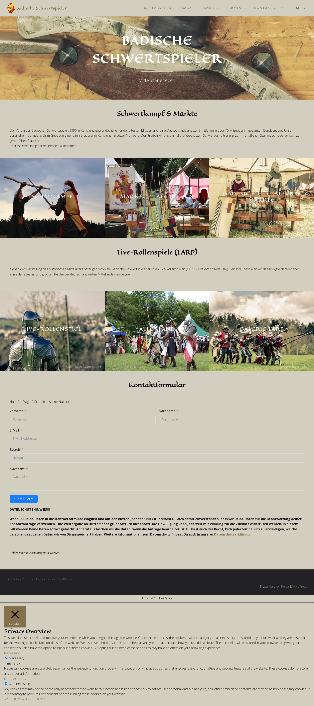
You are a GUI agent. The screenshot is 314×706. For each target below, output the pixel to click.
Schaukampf (52, 196)
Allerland (157, 329)
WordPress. (300, 586)
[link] (282, 8)
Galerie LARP (262, 329)
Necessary (16, 658)
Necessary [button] (11, 653)
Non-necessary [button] (15, 679)
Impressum (15, 578)
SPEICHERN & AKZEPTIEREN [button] (25, 699)
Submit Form (23, 499)
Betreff (15, 449)
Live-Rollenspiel (52, 329)
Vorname (16, 411)
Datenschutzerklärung (232, 534)
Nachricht (17, 469)
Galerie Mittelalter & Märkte (261, 196)
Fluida (284, 586)
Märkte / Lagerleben (157, 196)
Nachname (167, 411)
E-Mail (14, 430)
